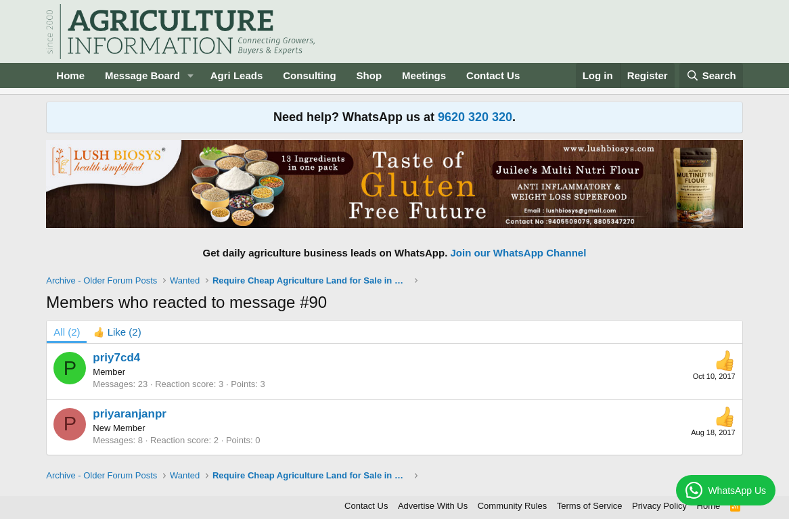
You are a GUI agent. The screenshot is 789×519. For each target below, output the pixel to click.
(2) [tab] (66, 332)
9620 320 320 (475, 117)
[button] (190, 75)
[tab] (117, 332)
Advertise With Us (433, 506)
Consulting (309, 75)
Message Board (142, 75)
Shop (369, 75)
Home (70, 75)
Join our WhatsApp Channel (519, 252)
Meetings (424, 75)
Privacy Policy (659, 506)
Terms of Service (590, 506)
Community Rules (512, 506)
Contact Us (493, 75)
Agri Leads (236, 75)
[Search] (711, 75)
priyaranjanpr (129, 413)
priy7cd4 (116, 357)
